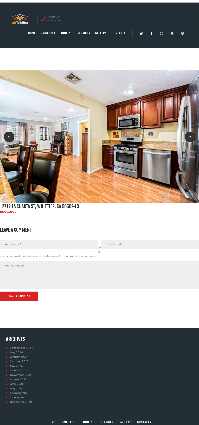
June (17, 370)
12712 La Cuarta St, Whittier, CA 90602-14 (194, 136)
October (19, 361)
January (18, 356)
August (18, 379)
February (19, 392)
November (20, 374)
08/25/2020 (8, 211)
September (21, 347)
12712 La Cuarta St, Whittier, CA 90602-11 (8, 136)
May (16, 352)
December (21, 401)
